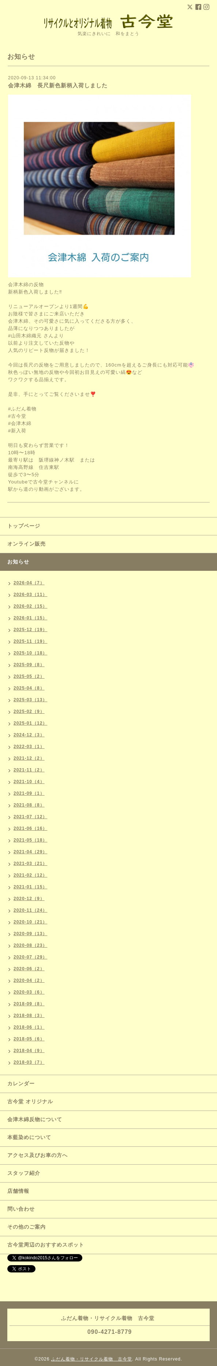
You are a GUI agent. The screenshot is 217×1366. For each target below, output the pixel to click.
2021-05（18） (30, 840)
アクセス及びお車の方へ (37, 1155)
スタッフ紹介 (23, 1173)
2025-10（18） (30, 653)
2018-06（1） (29, 1027)
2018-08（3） (29, 1015)
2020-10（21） (30, 922)
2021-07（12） (30, 816)
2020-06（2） (29, 968)
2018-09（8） (29, 1003)
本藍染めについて (29, 1137)
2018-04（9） (29, 1050)
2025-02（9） (29, 711)
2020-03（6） (29, 992)
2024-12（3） (29, 734)
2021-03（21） (30, 863)
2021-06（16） (30, 828)
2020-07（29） (30, 957)
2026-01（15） (30, 618)
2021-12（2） (29, 758)
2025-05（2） (29, 676)
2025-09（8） (29, 664)
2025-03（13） (30, 699)
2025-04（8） (29, 688)
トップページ (23, 526)
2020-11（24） (30, 910)
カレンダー (21, 1083)
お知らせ (18, 562)
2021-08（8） (29, 805)
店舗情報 (18, 1191)
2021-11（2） (29, 770)
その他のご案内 (26, 1227)
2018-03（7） (29, 1062)
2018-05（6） (29, 1038)
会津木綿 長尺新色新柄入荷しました (58, 85)
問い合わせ (21, 1209)
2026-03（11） (30, 594)
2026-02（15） (30, 606)
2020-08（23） (30, 945)
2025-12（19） (30, 629)
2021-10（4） (29, 781)
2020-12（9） (29, 898)
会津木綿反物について (34, 1119)
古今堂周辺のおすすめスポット (45, 1245)
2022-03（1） (29, 746)
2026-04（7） (29, 582)
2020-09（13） (30, 933)
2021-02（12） (30, 875)
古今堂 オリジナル (30, 1101)
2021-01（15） (30, 886)
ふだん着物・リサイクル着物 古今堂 (91, 1359)
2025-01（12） (30, 723)
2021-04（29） (30, 851)
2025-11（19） (30, 641)
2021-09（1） (29, 793)
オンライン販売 (26, 544)
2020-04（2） (29, 980)
